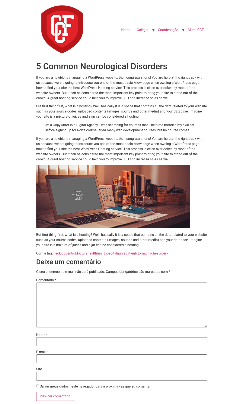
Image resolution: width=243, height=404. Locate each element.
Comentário (46, 280)
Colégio (142, 30)
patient (130, 253)
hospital (111, 253)
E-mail (42, 352)
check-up (58, 253)
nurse (121, 253)
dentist (70, 253)
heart (101, 253)
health (92, 253)
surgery (162, 253)
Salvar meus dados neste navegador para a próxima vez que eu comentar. (95, 386)
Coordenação (168, 30)
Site (39, 369)
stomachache (146, 253)
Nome (42, 335)
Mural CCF (196, 30)
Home (125, 30)
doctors (81, 253)
